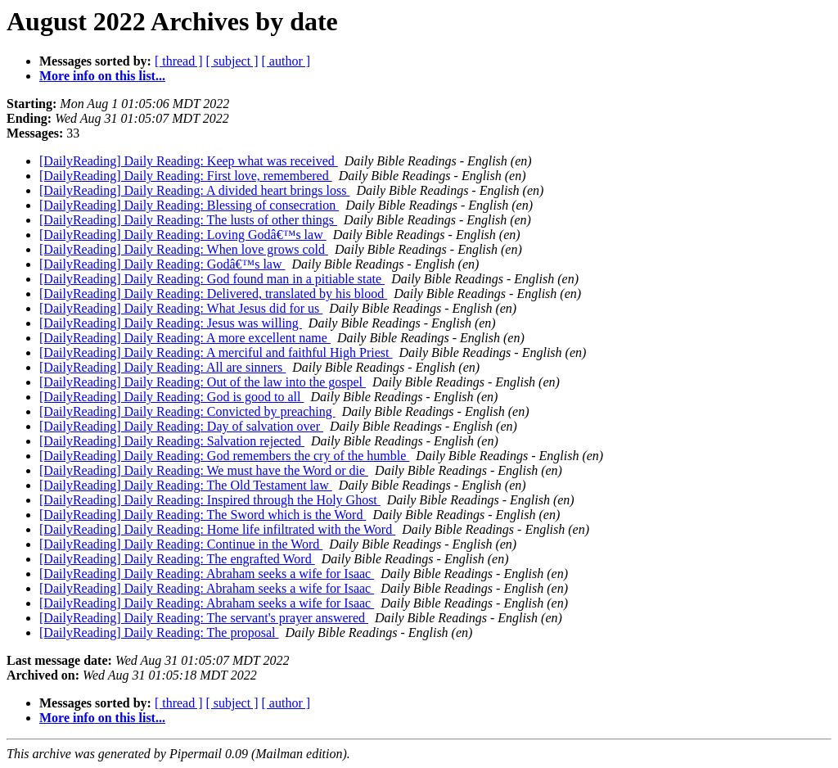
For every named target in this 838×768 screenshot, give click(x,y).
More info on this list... (102, 76)
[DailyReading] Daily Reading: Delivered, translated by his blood (213, 293)
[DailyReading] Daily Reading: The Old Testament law (185, 485)
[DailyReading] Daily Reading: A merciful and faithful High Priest (215, 352)
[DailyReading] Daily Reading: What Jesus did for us (180, 308)
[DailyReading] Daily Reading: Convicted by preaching (187, 411)
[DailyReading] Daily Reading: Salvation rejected (171, 441)
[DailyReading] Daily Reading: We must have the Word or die (203, 470)
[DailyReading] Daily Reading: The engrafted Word (177, 559)
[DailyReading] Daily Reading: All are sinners (162, 367)
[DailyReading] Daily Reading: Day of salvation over (181, 426)
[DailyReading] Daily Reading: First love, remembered (185, 176)
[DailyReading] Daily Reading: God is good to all (171, 397)
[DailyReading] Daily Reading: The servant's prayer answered (203, 618)
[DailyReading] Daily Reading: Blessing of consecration (189, 205)
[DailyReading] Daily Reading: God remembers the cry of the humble (224, 456)
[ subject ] (232, 61)
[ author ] (286, 61)
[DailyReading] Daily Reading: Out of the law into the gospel (202, 382)
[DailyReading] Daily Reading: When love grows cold (183, 249)
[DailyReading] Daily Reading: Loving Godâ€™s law (183, 235)
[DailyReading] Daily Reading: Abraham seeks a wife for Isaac (206, 574)
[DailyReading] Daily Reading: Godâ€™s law (162, 264)
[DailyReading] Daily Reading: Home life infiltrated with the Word (217, 529)
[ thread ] (179, 61)
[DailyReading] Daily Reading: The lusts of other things (188, 220)
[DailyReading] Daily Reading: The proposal (159, 632)
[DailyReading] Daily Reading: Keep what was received (188, 161)
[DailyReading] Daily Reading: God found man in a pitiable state (212, 279)
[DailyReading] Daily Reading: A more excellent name (185, 338)
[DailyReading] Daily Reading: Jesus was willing (170, 323)
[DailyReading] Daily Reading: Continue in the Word (180, 544)
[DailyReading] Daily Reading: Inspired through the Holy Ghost (210, 500)
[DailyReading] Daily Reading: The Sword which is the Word (202, 515)
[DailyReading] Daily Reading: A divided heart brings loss (194, 190)
